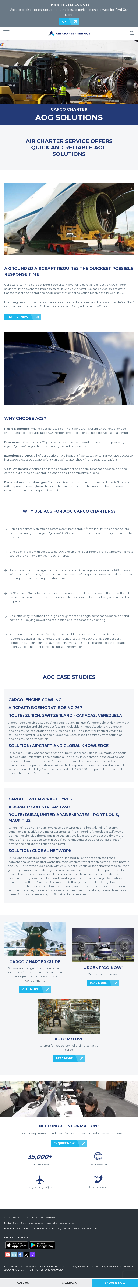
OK (64, 21)
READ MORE (30, 989)
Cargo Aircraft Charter (68, 1228)
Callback (69, 1282)
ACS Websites (48, 1217)
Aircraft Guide (89, 1228)
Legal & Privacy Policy (46, 1223)
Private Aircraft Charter (16, 1228)
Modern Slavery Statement (18, 1223)
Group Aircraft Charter (42, 1228)
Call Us (23, 1282)
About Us (23, 1217)
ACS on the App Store (16, 1245)
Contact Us (10, 1217)
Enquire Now (115, 1282)
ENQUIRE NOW (17, 317)
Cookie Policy (67, 1223)
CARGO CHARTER (69, 109)
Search (131, 33)
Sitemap (34, 1217)
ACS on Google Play (42, 1245)
